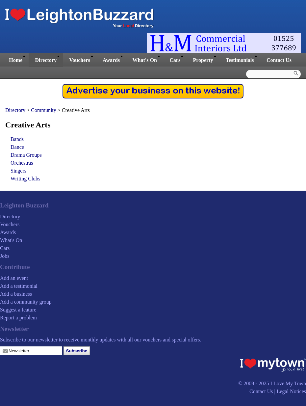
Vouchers (79, 60)
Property (203, 60)
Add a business (16, 294)
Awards (111, 60)
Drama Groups (26, 155)
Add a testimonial (19, 286)
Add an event (14, 278)
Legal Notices (291, 391)
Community (44, 110)
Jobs (4, 256)
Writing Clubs (25, 178)
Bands (17, 139)
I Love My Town (288, 383)
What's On (145, 60)
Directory (45, 60)
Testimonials (240, 60)
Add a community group (26, 302)
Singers (18, 171)
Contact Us (279, 60)
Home (15, 60)
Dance (17, 147)
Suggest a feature (18, 309)
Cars (174, 60)
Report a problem (18, 317)
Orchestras (22, 163)
